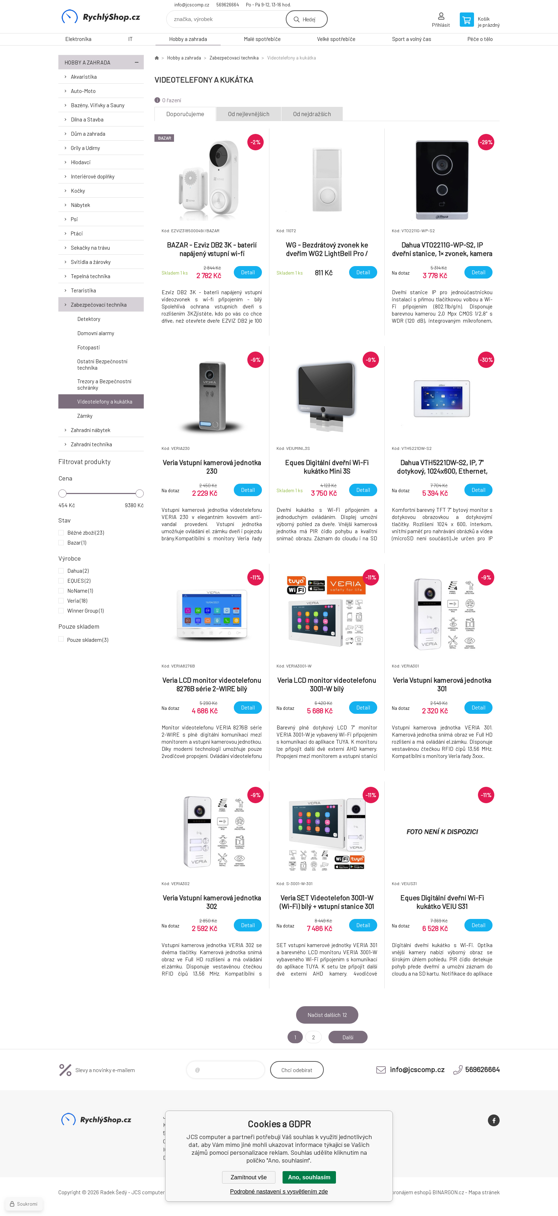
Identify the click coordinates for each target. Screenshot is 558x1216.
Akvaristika (84, 76)
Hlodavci (81, 162)
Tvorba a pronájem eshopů (401, 1192)
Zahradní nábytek (90, 430)
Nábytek (80, 205)
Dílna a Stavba (87, 119)
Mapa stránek (484, 1192)
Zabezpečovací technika (99, 304)
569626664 (227, 4)
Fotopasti (88, 347)
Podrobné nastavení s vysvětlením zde (279, 1192)
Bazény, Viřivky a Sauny (98, 105)
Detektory (88, 319)
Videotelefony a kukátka (104, 401)
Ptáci (77, 233)
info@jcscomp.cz (191, 4)
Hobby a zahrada (188, 39)
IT (130, 39)
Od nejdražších (312, 113)
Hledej (308, 19)
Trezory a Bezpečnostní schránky (104, 384)
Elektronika (78, 39)
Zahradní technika (91, 444)
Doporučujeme (185, 113)
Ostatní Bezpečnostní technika (102, 364)
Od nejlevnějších (248, 113)
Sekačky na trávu (90, 247)
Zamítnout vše (249, 1177)
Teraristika (83, 290)
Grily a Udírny (85, 148)
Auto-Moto (83, 91)
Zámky (85, 415)
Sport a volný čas (411, 39)
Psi (74, 219)
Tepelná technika (90, 276)
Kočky (78, 190)
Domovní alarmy (95, 333)
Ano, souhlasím (309, 1177)
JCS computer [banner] (101, 16)
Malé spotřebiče (262, 39)
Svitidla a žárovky (91, 262)
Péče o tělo (480, 39)
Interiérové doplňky (93, 176)
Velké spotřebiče (336, 39)
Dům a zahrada (88, 133)
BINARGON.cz (448, 1192)
